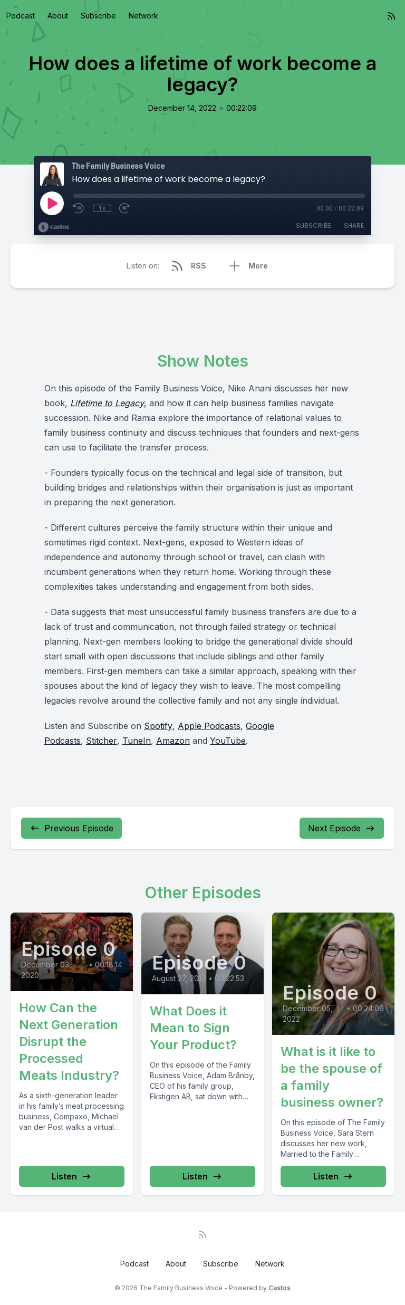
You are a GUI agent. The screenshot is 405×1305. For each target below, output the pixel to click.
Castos (279, 1288)
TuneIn (136, 740)
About (57, 15)
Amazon (173, 740)
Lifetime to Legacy (107, 403)
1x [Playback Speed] (102, 208)
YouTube (228, 740)
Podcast (20, 15)
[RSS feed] (391, 15)
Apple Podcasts (209, 726)
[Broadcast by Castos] (53, 227)
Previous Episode (71, 828)
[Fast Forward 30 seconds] (125, 208)
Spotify (158, 726)
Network (143, 15)
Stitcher (101, 740)
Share (354, 225)
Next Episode (341, 828)
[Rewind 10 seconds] (79, 208)
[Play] (51, 203)
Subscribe (98, 15)
